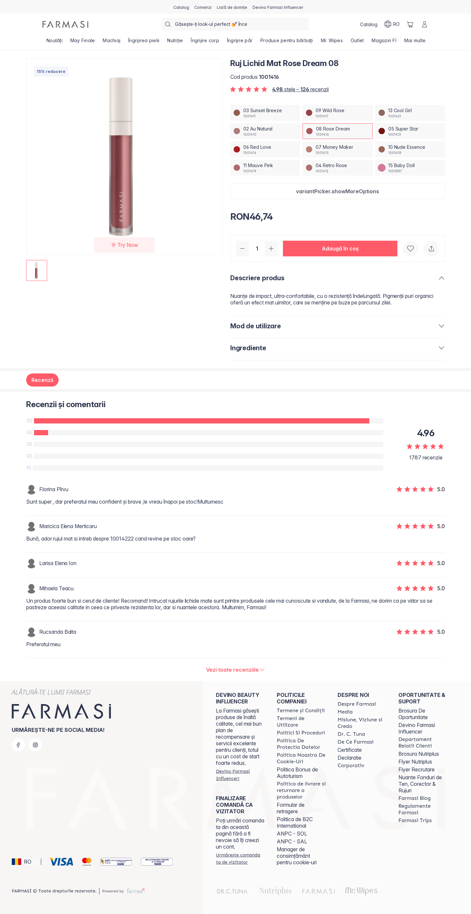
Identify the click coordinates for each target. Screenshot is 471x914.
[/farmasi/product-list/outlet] (357, 42)
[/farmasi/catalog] (181, 7)
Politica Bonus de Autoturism (297, 772)
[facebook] (18, 744)
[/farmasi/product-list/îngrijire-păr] (239, 42)
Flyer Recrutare (416, 769)
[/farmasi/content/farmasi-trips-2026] (415, 820)
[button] (337, 191)
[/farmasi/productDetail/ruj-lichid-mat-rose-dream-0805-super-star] (410, 131)
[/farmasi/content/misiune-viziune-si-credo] (362, 723)
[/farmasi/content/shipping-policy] (301, 790)
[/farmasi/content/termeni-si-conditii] (301, 710)
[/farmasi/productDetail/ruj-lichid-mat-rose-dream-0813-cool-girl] (410, 113)
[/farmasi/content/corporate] (351, 765)
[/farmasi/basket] (410, 24)
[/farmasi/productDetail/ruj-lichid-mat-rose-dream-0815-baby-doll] (410, 168)
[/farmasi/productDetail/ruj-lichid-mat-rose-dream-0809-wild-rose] (337, 113)
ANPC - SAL (292, 841)
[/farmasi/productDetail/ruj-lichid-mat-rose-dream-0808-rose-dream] (337, 131)
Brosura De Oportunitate (413, 713)
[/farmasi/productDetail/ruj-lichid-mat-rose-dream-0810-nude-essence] (410, 149)
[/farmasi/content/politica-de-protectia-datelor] (301, 743)
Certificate (350, 750)
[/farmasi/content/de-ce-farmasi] (356, 742)
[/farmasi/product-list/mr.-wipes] (332, 42)
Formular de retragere (291, 808)
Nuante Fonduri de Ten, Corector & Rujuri (420, 784)
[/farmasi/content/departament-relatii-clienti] (422, 742)
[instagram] (35, 744)
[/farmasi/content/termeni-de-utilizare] (301, 721)
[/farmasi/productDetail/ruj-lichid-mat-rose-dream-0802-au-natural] (265, 131)
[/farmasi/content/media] (345, 712)
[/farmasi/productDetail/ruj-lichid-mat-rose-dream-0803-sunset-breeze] (265, 113)
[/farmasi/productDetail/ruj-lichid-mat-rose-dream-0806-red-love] (265, 149)
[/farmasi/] (65, 24)
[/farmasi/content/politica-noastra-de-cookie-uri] (301, 758)
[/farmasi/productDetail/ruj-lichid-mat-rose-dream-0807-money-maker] (337, 149)
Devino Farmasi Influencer (416, 728)
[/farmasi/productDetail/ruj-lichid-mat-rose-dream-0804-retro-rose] (337, 168)
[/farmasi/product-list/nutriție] (175, 42)
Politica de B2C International (295, 822)
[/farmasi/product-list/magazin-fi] (384, 42)
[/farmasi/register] (203, 7)
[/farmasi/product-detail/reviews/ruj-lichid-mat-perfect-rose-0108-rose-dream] (235, 669)
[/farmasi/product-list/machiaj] (111, 42)
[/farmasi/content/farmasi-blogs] (414, 798)
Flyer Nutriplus (415, 761)
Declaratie (349, 757)
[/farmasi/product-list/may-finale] (82, 42)
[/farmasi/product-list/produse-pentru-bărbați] (286, 42)
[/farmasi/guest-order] (240, 858)
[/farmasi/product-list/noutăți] (54, 42)
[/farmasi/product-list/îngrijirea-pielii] (143, 42)
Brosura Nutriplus (418, 753)
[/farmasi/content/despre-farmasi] (357, 704)
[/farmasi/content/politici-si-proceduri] (301, 733)
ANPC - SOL (292, 833)
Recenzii (42, 380)
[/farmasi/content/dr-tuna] (351, 734)
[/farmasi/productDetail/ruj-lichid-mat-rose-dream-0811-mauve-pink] (265, 168)
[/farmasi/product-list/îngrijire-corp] (205, 42)
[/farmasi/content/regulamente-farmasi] (422, 809)
